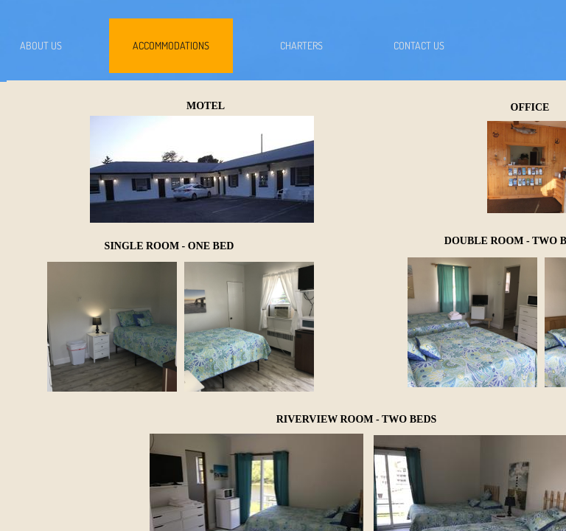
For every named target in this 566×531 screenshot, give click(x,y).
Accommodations (171, 45)
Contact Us (419, 45)
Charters (301, 45)
